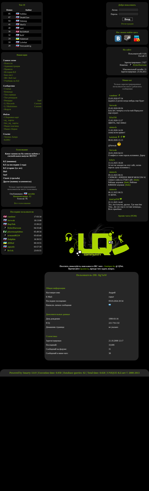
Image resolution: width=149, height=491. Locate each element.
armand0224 (11, 235)
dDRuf (8, 243)
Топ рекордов (10, 97)
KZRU (7, 139)
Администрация (12, 66)
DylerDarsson (12, 228)
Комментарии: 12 (22, 196)
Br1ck (8, 250)
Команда (8, 91)
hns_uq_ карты (11, 123)
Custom (37, 103)
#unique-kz (109, 266)
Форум (7, 109)
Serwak (9, 220)
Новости (8, 63)
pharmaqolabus (13, 231)
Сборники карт (11, 117)
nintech (113, 127)
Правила (8, 69)
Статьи (7, 88)
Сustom (37, 106)
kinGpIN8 (114, 199)
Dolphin (9, 239)
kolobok (113, 137)
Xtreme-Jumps (11, 137)
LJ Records (9, 103)
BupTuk (9, 224)
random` (9, 216)
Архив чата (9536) (127, 215)
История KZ (10, 72)
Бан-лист (8, 75)
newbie (29, 193)
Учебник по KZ (11, 80)
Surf (39, 100)
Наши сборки (10, 129)
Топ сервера (10, 94)
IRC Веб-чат (10, 78)
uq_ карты (9, 120)
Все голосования (22, 203)
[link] (136, 179)
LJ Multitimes (10, 106)
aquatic (9, 246)
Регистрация (127, 23)
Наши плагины (11, 126)
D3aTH (113, 117)
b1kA (112, 160)
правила (84, 268)
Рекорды (8, 100)
